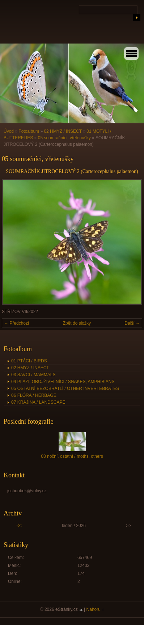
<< (19, 525)
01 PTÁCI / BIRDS (29, 360)
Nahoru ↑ (95, 609)
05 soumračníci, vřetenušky (64, 137)
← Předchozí (16, 323)
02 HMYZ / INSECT (62, 131)
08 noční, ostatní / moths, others (72, 456)
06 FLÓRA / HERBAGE (33, 395)
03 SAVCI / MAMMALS (33, 374)
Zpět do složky (77, 323)
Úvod (9, 131)
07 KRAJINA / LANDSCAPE (38, 402)
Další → (132, 323)
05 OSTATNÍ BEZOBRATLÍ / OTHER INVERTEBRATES (65, 388)
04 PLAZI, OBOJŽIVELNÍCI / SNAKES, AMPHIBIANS (62, 381)
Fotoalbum (28, 131)
